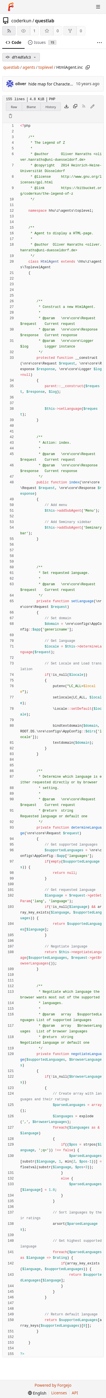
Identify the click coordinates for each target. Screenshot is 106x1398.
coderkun (21, 20)
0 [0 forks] (81, 30)
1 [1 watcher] (34, 30)
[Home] (11, 7)
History (51, 107)
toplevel (45, 67)
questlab (44, 20)
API (75, 1392)
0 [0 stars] (58, 30)
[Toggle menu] (98, 7)
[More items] (99, 43)
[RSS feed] (9, 30)
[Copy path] (88, 67)
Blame (31, 107)
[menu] (37, 1393)
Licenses (59, 1392)
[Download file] (66, 107)
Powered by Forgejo (52, 1385)
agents (29, 67)
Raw (14, 107)
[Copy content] (75, 107)
